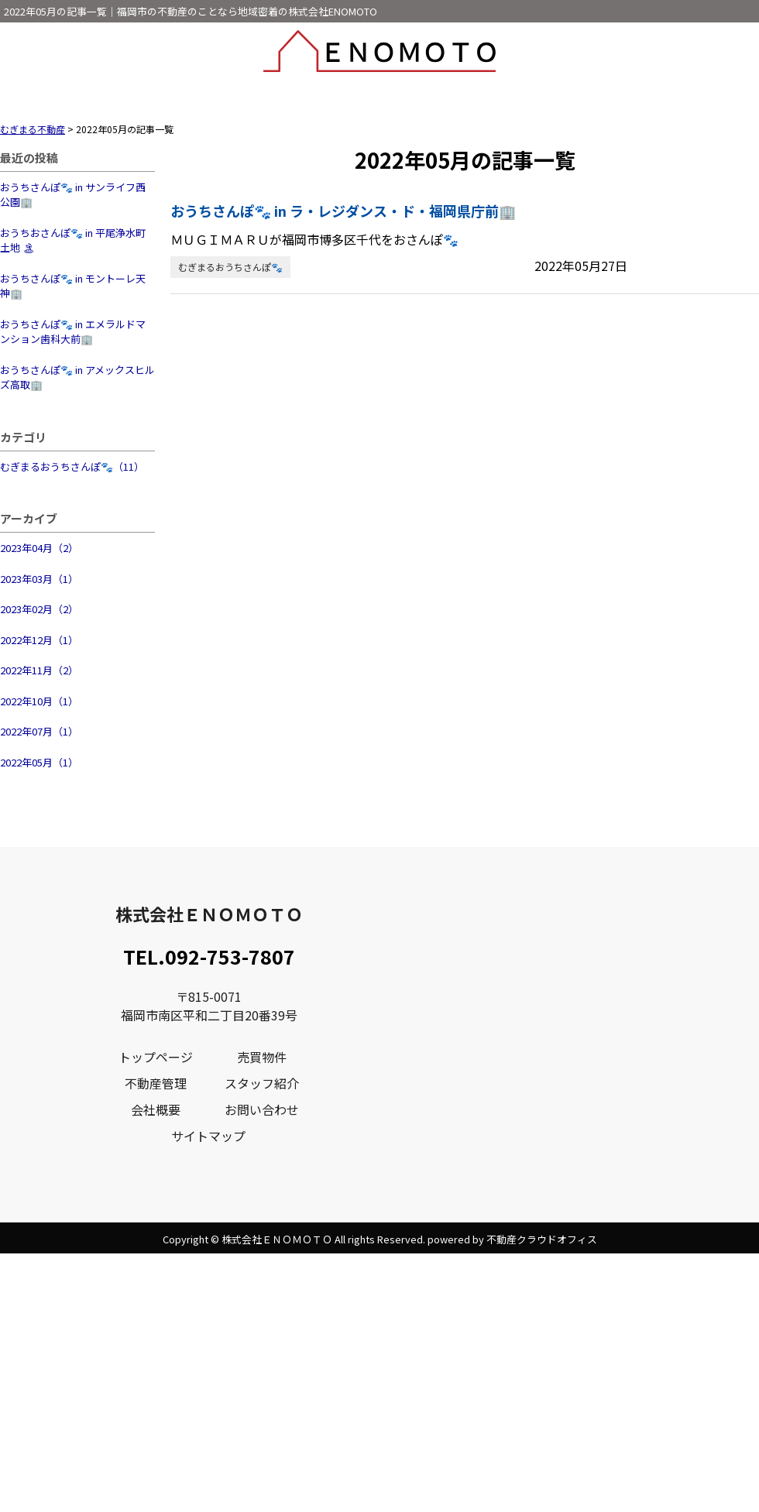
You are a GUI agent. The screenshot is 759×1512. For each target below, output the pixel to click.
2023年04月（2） (39, 547)
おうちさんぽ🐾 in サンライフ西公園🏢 (73, 195)
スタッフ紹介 (262, 1083)
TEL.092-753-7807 (209, 956)
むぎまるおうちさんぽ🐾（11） (72, 466)
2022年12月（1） (39, 640)
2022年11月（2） (39, 670)
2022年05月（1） (39, 762)
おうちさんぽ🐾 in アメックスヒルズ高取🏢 (77, 377)
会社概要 (155, 1109)
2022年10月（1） (39, 701)
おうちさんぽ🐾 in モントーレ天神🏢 (73, 286)
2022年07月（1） (39, 731)
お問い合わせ (262, 1109)
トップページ (155, 1056)
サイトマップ (208, 1135)
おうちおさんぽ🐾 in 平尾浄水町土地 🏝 (73, 240)
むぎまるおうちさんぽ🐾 (230, 266)
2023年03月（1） (39, 578)
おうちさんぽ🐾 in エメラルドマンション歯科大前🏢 (73, 332)
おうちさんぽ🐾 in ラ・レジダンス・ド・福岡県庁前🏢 (343, 211)
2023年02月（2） (39, 609)
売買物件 (262, 1056)
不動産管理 (156, 1083)
